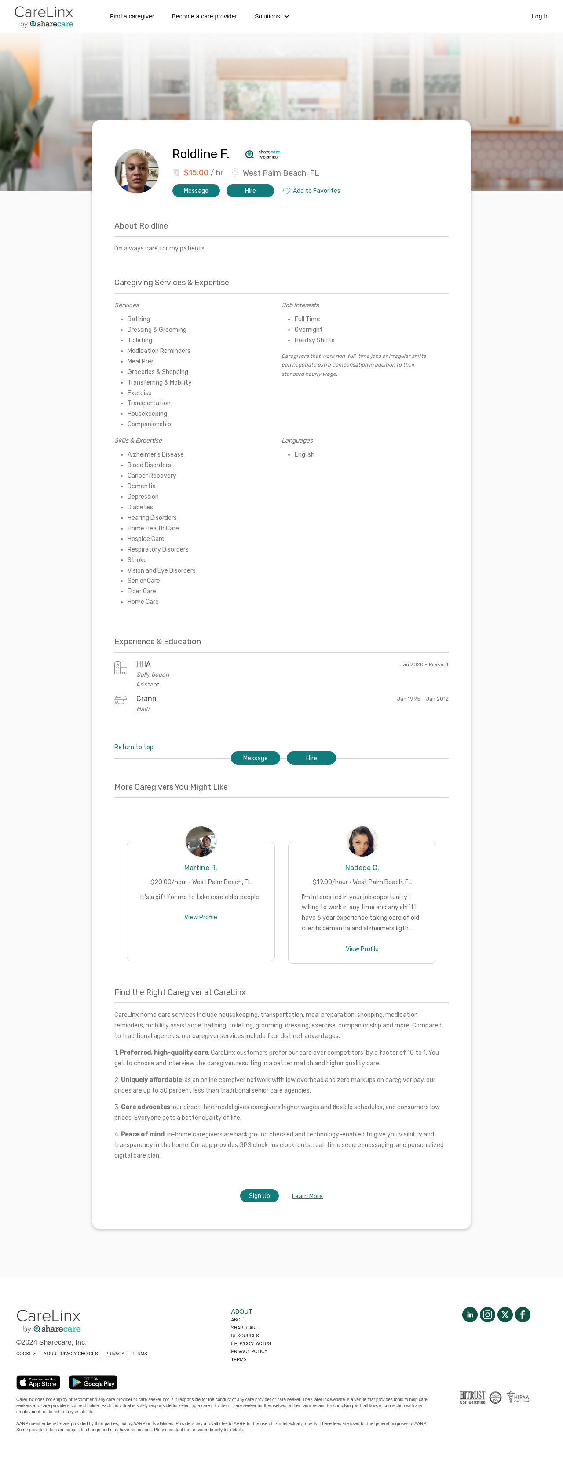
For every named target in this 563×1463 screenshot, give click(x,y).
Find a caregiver (132, 16)
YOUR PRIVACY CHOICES (71, 1353)
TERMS (139, 1353)
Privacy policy (249, 1351)
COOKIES (26, 1353)
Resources (245, 1335)
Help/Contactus (251, 1343)
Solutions (272, 16)
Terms (238, 1359)
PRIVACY (115, 1353)
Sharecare (244, 1327)
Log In (540, 16)
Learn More (307, 1196)
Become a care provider (204, 16)
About (238, 1320)
